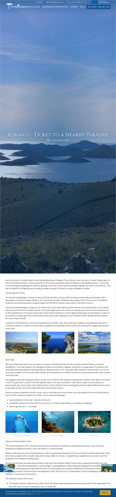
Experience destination (55, 7)
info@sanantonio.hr (55, 2)
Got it (105, 493)
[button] (87, 2)
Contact (38, 2)
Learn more (36, 494)
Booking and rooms (99, 7)
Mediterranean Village (27, 7)
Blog (82, 7)
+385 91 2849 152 (75, 2)
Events (74, 7)
